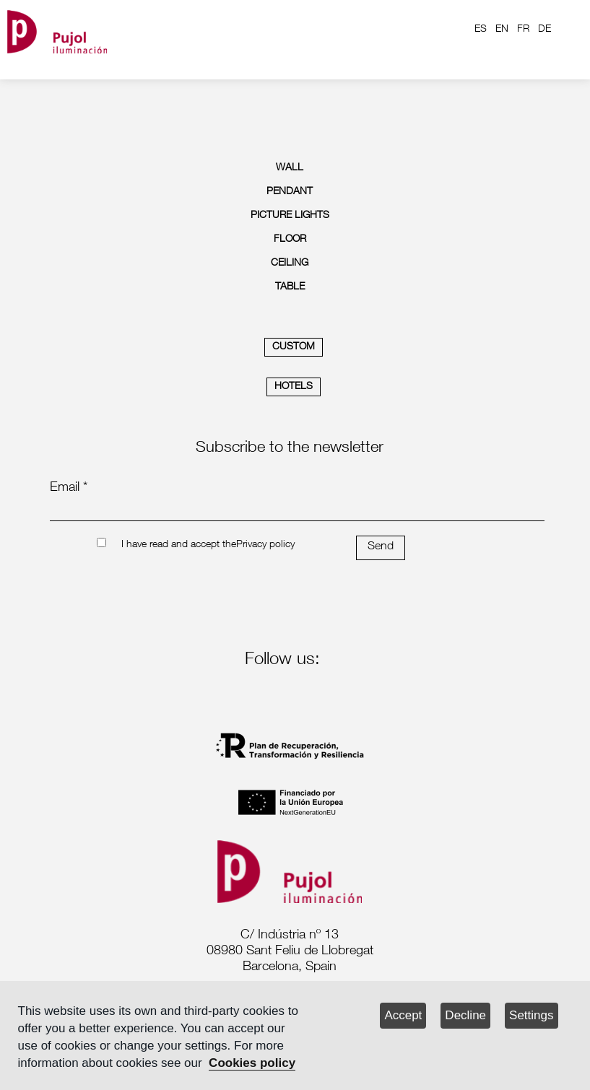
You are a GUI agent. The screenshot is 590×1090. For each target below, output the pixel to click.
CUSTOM (293, 347)
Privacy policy (265, 545)
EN (501, 30)
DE (544, 30)
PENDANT (289, 192)
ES (480, 30)
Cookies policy (252, 1063)
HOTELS (293, 387)
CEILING (289, 263)
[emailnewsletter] (297, 511)
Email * (68, 487)
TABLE (290, 287)
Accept (403, 1015)
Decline (465, 1015)
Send (381, 547)
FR (523, 30)
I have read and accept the (178, 545)
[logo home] (57, 29)
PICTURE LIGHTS (290, 216)
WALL (289, 168)
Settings (531, 1015)
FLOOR (290, 240)
